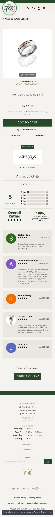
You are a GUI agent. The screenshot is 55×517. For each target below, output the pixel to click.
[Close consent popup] (50, 512)
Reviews (27, 184)
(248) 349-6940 (27, 84)
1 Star (23, 204)
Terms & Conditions (15, 503)
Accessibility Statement (37, 503)
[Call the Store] (27, 413)
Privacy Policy (35, 497)
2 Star (23, 201)
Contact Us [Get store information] (27, 418)
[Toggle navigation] (50, 8)
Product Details (27, 176)
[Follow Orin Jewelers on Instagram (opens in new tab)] (29, 473)
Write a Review (27, 376)
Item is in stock (27, 147)
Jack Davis (23, 344)
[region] (27, 53)
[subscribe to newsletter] (48, 461)
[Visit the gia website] (15, 489)
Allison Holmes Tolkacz (30, 260)
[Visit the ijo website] (25, 489)
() (47, 192)
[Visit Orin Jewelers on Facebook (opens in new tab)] (25, 473)
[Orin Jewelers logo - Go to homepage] (9, 8)
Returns (40, 136)
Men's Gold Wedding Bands (17, 19)
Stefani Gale (24, 235)
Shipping (15, 136)
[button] (29, 8)
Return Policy (20, 497)
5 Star (23, 192)
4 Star (23, 195)
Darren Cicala (25, 316)
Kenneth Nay (24, 295)
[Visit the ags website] (37, 489)
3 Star (23, 198)
